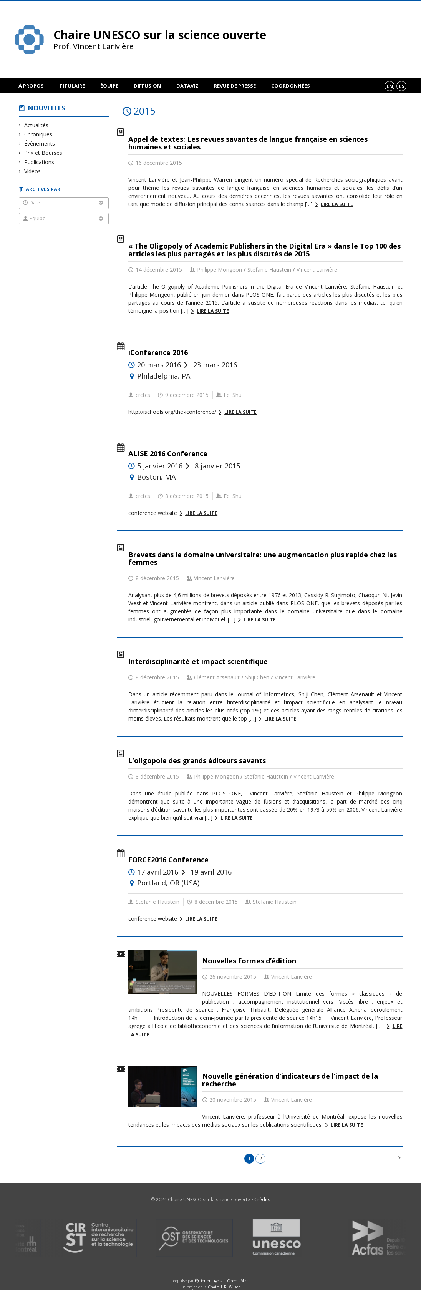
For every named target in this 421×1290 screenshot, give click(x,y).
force (210, 1280)
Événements (40, 143)
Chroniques (38, 134)
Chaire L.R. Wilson (224, 1287)
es (401, 86)
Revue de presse (235, 85)
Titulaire (72, 85)
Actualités (36, 125)
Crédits (262, 1199)
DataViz (187, 85)
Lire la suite (337, 204)
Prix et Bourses (43, 152)
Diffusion (147, 85)
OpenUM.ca (238, 1280)
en (389, 86)
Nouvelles (46, 107)
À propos (31, 85)
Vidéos (33, 171)
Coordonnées (290, 85)
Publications (39, 162)
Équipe (109, 85)
